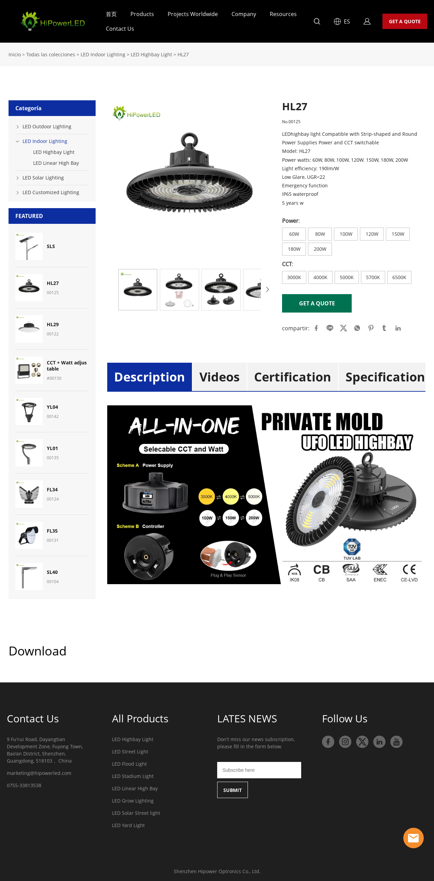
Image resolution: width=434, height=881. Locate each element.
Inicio (15, 52)
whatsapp (357, 326)
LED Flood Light (129, 762)
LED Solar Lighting (43, 175)
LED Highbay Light (151, 52)
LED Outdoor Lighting (47, 124)
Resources (283, 14)
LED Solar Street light (136, 811)
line (329, 326)
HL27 (183, 52)
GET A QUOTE (405, 21)
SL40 (52, 570)
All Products (140, 716)
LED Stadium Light (133, 774)
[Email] (259, 768)
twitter (343, 326)
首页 (111, 14)
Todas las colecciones (50, 52)
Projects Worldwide (193, 14)
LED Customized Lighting (51, 190)
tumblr (384, 326)
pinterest (370, 326)
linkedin (398, 326)
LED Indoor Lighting (103, 52)
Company (244, 14)
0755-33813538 (24, 783)
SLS (51, 244)
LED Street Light (130, 749)
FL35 (52, 529)
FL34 (52, 488)
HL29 (53, 322)
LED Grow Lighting (133, 798)
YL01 (52, 446)
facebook (316, 326)
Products (142, 14)
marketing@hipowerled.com (39, 771)
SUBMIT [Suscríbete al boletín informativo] (232, 788)
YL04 (52, 405)
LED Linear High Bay (56, 161)
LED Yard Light (128, 823)
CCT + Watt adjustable (67, 364)
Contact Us (120, 28)
